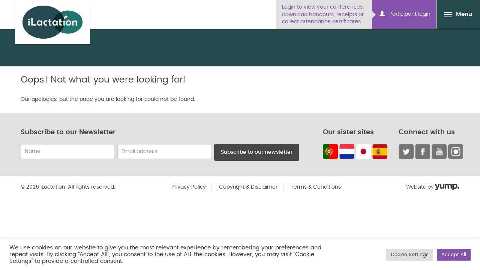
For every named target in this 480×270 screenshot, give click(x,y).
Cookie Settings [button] (410, 254)
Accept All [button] (453, 254)
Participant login (405, 14)
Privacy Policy (188, 187)
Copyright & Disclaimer (248, 187)
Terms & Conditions (316, 187)
